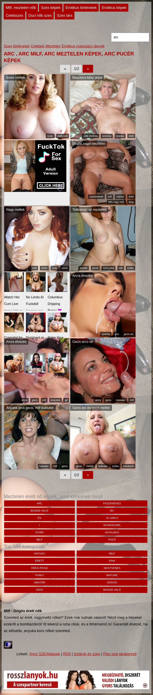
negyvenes (112, 568)
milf (110, 196)
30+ (112, 510)
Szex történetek (17, 46)
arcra (24, 400)
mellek (90, 466)
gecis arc (129, 334)
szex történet (90, 136)
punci (39, 575)
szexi (65, 268)
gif (66, 400)
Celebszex (14, 15)
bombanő (128, 466)
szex (39, 589)
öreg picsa (39, 568)
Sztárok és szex (87, 654)
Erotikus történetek (81, 8)
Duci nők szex (40, 15)
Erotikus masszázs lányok (83, 46)
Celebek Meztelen (46, 46)
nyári (39, 532)
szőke (130, 268)
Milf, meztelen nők (21, 8)
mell (34, 268)
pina (112, 560)
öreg (131, 202)
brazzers (55, 400)
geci (117, 334)
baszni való (39, 510)
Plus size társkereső (120, 654)
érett (131, 136)
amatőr (83, 268)
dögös (112, 582)
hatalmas (112, 532)
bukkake (120, 400)
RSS (67, 654)
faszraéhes (112, 503)
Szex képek (50, 8)
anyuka (120, 136)
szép (54, 268)
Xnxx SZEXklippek (44, 654)
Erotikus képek (114, 8)
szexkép (106, 136)
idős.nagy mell (116, 202)
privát (95, 268)
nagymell (63, 136)
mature (120, 196)
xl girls (112, 517)
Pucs (112, 539)
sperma (106, 334)
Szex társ (64, 15)
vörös (44, 268)
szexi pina (108, 268)
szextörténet (96, 196)
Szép (50, 136)
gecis (35, 400)
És (39, 517)
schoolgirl (112, 525)
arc (39, 503)
